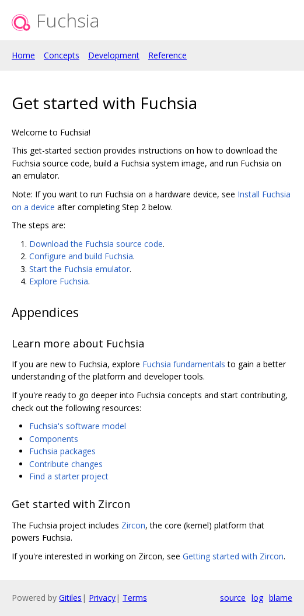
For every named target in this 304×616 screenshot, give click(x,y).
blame (280, 597)
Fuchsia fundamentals (183, 364)
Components (53, 438)
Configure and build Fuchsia (81, 256)
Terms (135, 597)
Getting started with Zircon (233, 556)
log (257, 597)
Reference (167, 55)
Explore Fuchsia (58, 281)
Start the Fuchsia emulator (79, 268)
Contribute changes (66, 463)
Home (23, 55)
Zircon (133, 525)
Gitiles (70, 597)
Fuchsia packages (62, 451)
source (233, 597)
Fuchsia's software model (77, 425)
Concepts (61, 55)
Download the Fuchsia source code (96, 243)
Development (113, 55)
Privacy (102, 597)
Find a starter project (69, 476)
